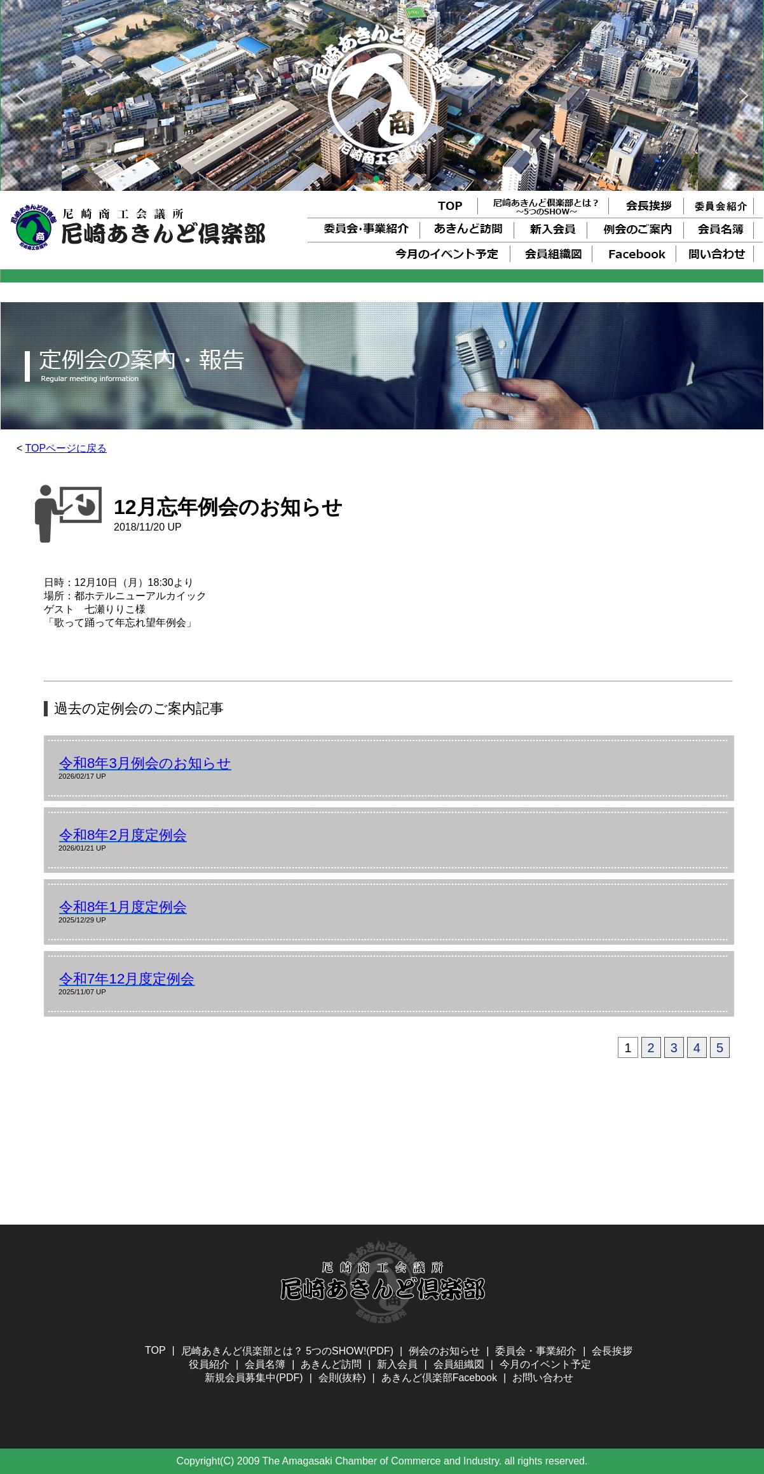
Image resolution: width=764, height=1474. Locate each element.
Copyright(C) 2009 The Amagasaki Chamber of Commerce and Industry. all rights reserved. (382, 1461)
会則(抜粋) (342, 1377)
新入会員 (397, 1364)
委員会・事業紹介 (535, 1350)
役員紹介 (209, 1364)
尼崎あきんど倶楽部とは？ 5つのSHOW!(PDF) (287, 1350)
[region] (382, 95)
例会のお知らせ (444, 1350)
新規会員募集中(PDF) (254, 1377)
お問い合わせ (542, 1377)
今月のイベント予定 (545, 1364)
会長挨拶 (612, 1350)
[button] (20, 95)
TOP (155, 1350)
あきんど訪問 (331, 1364)
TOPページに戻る (66, 448)
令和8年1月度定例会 (123, 907)
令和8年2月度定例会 (123, 835)
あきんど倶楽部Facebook (439, 1377)
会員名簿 (265, 1364)
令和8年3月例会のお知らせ (145, 763)
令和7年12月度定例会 (126, 979)
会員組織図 (458, 1364)
